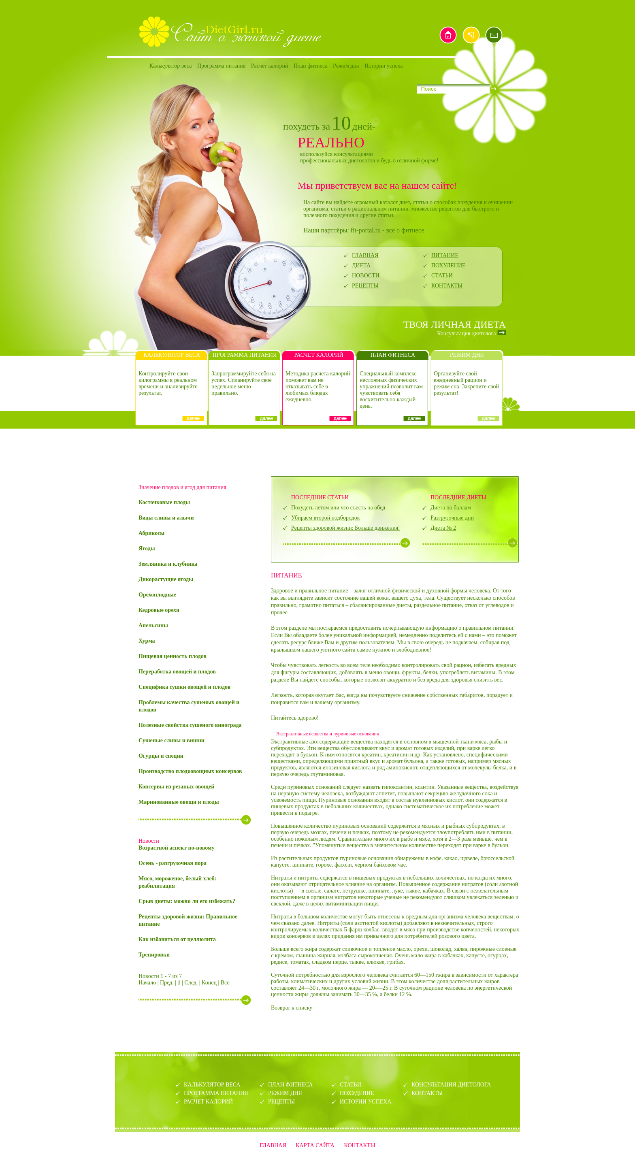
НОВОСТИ (365, 276)
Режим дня (346, 66)
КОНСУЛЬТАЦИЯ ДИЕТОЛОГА (451, 1085)
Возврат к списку (291, 1008)
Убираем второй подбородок (325, 518)
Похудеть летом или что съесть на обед (338, 508)
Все (225, 983)
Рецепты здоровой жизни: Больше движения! (345, 528)
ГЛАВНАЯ (365, 255)
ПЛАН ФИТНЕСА (290, 1085)
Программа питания (221, 66)
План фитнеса (311, 66)
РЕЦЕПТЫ (365, 286)
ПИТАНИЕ (444, 255)
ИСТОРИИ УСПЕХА (366, 1102)
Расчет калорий (269, 66)
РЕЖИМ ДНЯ (285, 1093)
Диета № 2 (443, 528)
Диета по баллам (450, 508)
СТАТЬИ (442, 276)
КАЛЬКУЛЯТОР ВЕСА (212, 1085)
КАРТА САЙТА (315, 1145)
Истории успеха (383, 66)
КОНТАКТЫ (446, 286)
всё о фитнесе (405, 230)
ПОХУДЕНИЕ (448, 265)
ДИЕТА (361, 265)
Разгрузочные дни (452, 518)
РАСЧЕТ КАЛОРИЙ (208, 1102)
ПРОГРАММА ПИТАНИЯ (216, 1093)
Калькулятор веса (170, 66)
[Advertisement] (317, 451)
